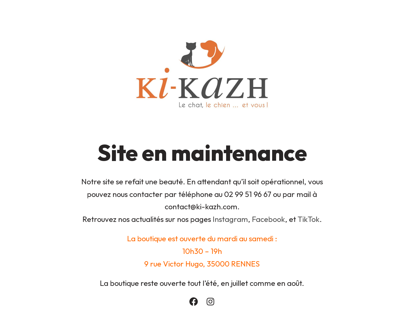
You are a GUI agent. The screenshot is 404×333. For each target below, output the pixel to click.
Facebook (268, 219)
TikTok (309, 219)
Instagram (230, 219)
